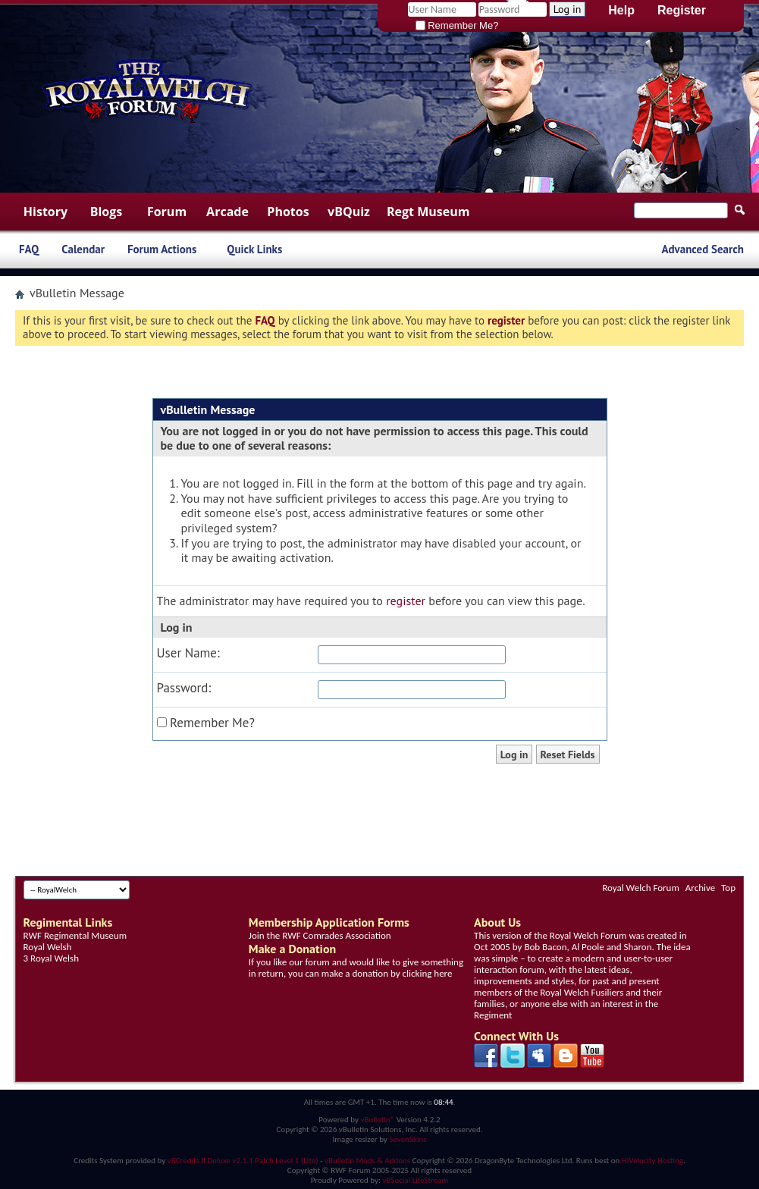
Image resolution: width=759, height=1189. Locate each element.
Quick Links (254, 249)
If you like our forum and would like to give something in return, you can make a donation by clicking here (356, 967)
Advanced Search (702, 249)
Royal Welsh (48, 946)
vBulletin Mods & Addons (367, 1160)
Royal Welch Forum (640, 887)
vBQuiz (349, 211)
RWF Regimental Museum (75, 935)
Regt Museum (428, 211)
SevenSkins (407, 1139)
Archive (700, 887)
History (45, 211)
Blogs (106, 211)
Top (728, 887)
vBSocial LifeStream (415, 1180)
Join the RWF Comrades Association (320, 935)
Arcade (227, 211)
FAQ (29, 249)
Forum (167, 211)
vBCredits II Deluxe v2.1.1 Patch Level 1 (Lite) (243, 1160)
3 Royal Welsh (51, 958)
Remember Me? (457, 25)
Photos (288, 211)
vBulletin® (377, 1120)
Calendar (83, 249)
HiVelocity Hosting (652, 1160)
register (405, 600)
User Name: (188, 653)
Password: (184, 688)
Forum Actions (161, 249)
